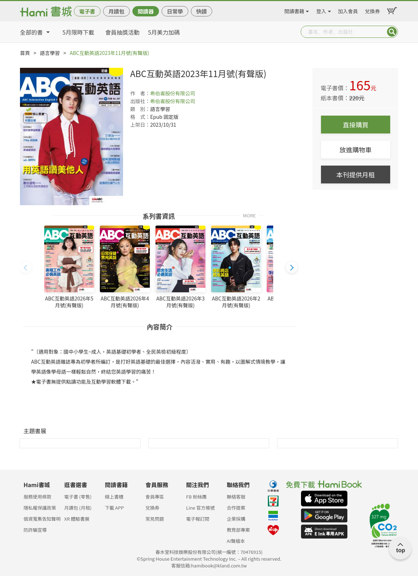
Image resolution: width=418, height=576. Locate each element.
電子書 (87, 11)
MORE (249, 215)
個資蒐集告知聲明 (42, 518)
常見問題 (155, 518)
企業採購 (236, 518)
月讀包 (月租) (78, 507)
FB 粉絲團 (196, 496)
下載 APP (114, 507)
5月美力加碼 (164, 32)
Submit (392, 31)
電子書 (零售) (78, 496)
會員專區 (155, 496)
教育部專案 (238, 529)
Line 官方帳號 (200, 507)
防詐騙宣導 (35, 529)
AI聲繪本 (236, 540)
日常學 (175, 11)
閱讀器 (146, 11)
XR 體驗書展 (77, 518)
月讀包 (116, 11)
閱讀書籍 (294, 9)
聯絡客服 (236, 496)
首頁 (25, 52)
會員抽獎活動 (122, 32)
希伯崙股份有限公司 (172, 93)
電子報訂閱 (197, 518)
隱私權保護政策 (40, 507)
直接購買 (355, 124)
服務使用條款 (37, 496)
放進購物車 (356, 149)
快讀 (201, 11)
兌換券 (372, 9)
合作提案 (236, 507)
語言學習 (50, 52)
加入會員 (348, 9)
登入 (321, 9)
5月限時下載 (78, 32)
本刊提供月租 (355, 174)
